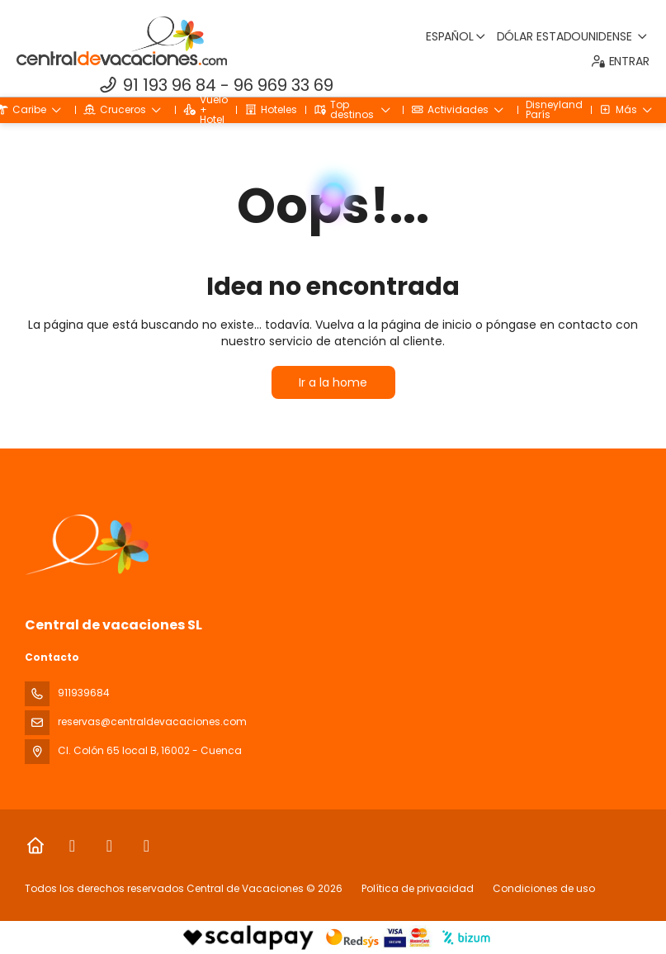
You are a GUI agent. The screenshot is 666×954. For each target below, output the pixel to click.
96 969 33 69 (283, 85)
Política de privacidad (417, 888)
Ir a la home (333, 382)
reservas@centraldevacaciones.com (152, 721)
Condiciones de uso (542, 888)
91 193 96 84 (169, 85)
